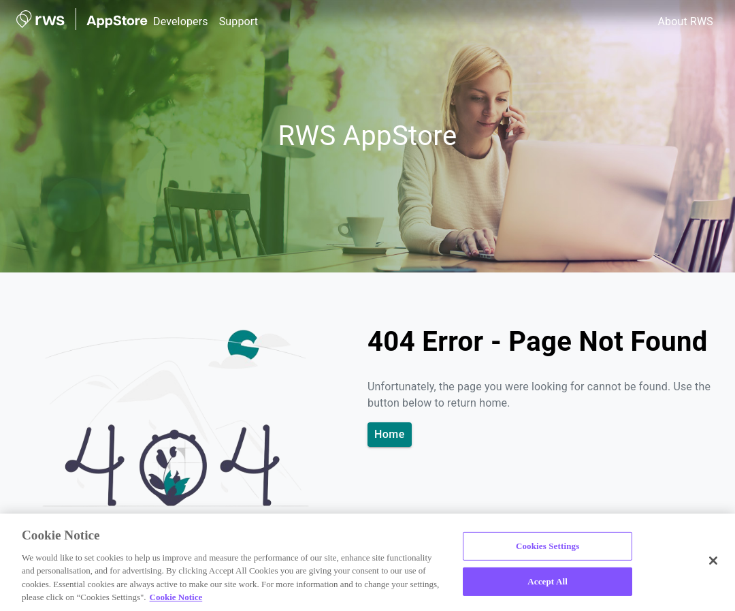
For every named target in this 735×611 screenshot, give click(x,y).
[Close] (713, 561)
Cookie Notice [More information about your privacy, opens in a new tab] (176, 597)
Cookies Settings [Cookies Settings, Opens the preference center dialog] (547, 546)
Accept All (547, 581)
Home (390, 434)
